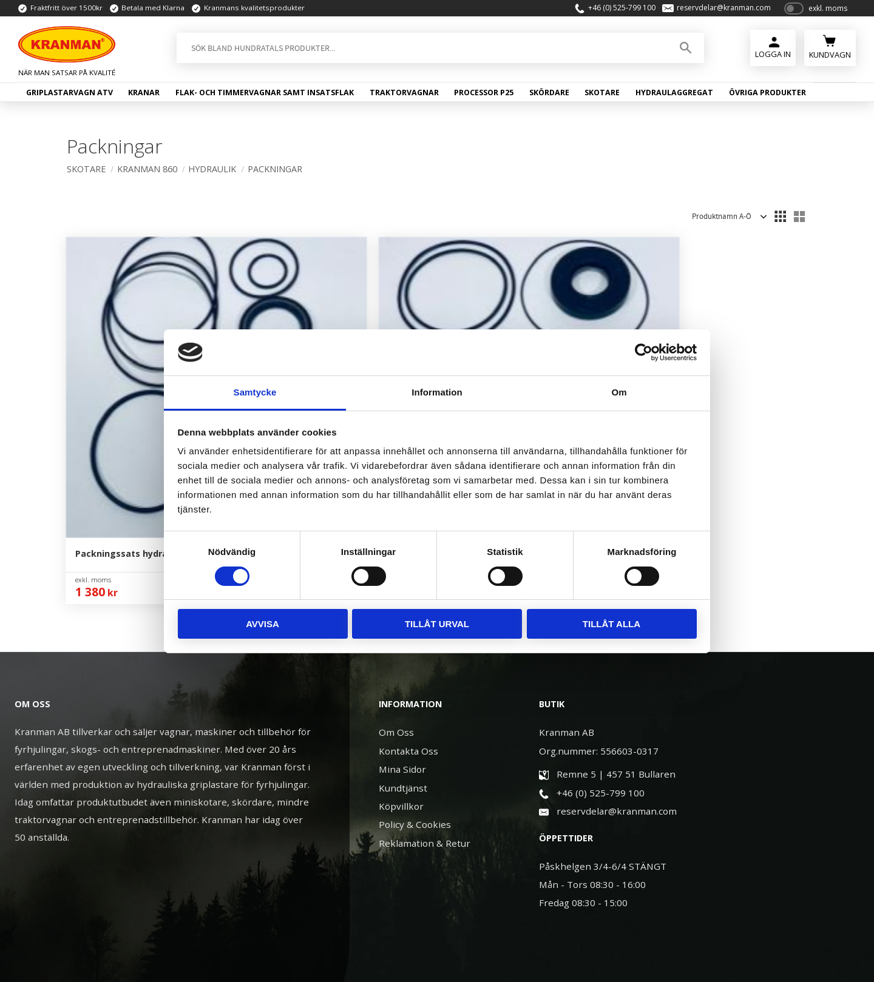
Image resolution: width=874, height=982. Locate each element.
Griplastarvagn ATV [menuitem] (69, 95)
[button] (780, 216)
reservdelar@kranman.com (718, 10)
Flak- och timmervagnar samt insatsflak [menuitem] (264, 95)
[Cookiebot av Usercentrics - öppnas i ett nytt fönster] (644, 352)
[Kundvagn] (830, 49)
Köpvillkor (401, 694)
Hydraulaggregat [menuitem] (674, 95)
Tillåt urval (437, 624)
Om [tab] (618, 392)
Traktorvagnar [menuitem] (404, 95)
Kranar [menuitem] (144, 95)
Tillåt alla (611, 624)
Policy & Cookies (415, 713)
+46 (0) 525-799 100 (615, 10)
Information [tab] (437, 392)
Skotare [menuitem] (602, 95)
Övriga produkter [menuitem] (767, 95)
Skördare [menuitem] (549, 95)
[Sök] (681, 51)
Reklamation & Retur (424, 731)
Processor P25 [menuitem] (483, 95)
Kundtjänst (403, 676)
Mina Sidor (402, 657)
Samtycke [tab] (255, 392)
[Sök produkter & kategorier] (419, 51)
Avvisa (262, 624)
